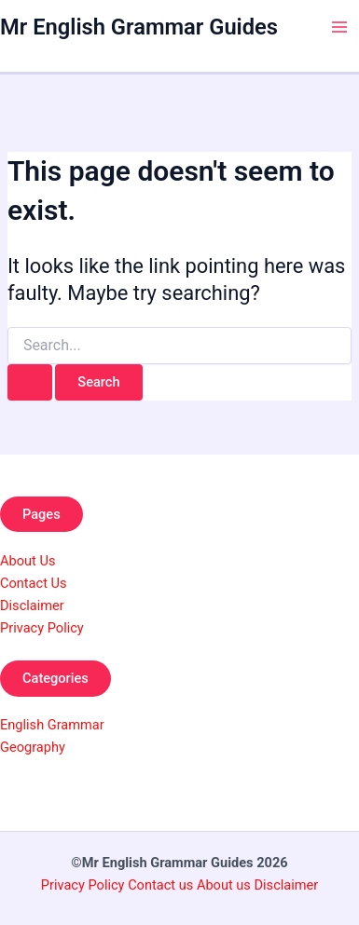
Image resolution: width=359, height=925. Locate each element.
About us (224, 885)
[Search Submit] (29, 382)
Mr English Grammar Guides (139, 27)
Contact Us (33, 583)
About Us (27, 560)
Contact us (162, 885)
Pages (41, 514)
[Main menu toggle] (339, 27)
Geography (32, 747)
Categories (55, 678)
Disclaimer (32, 605)
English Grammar (52, 724)
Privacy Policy (42, 627)
